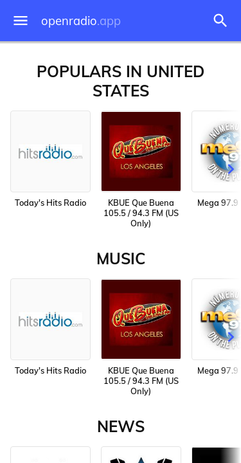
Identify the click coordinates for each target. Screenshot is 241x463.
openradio (81, 21)
